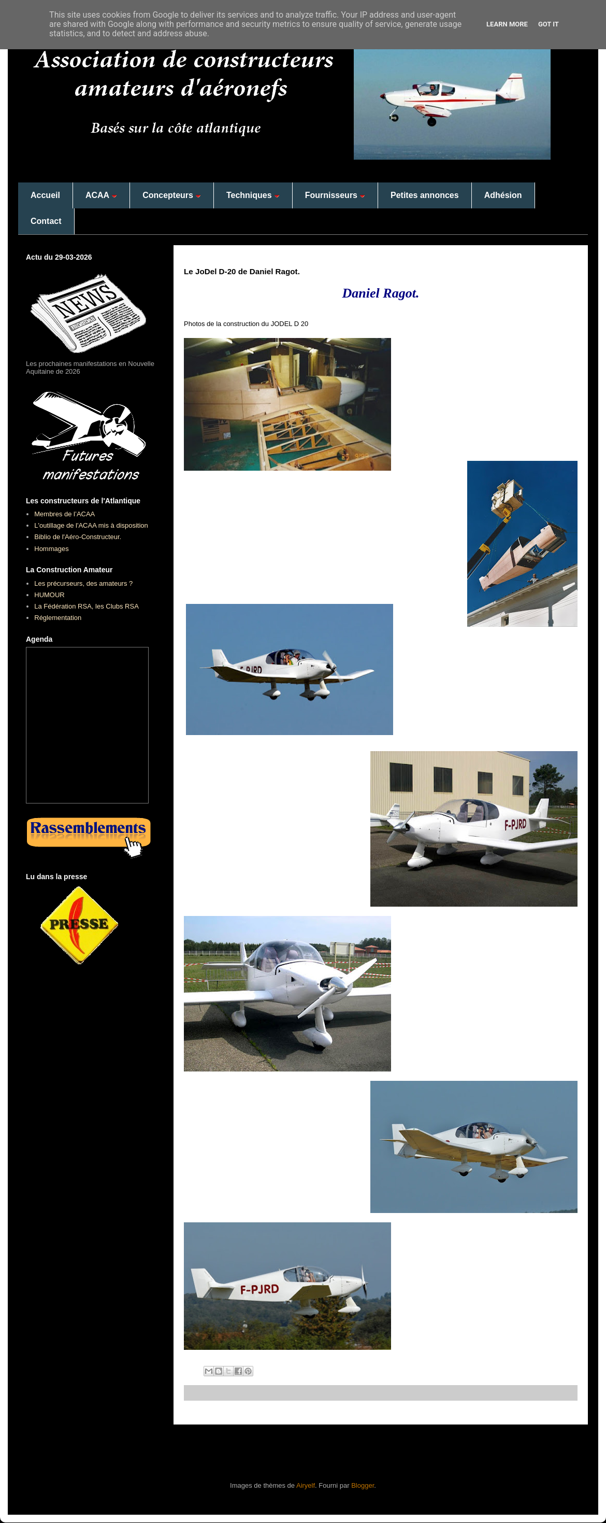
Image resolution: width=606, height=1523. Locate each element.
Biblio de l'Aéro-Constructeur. (77, 537)
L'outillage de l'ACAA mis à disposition (91, 525)
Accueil (45, 195)
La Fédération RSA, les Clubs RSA (86, 606)
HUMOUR (49, 595)
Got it (548, 24)
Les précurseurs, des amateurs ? (83, 583)
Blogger (362, 1485)
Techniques (253, 195)
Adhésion (503, 195)
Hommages (51, 549)
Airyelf (305, 1485)
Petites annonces (425, 195)
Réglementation (57, 618)
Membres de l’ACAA (64, 514)
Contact (46, 221)
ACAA (101, 195)
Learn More (507, 24)
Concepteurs (171, 195)
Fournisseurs (335, 195)
